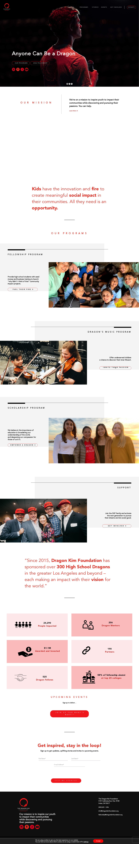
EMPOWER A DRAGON (23, 445)
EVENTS (104, 7)
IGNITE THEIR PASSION (116, 368)
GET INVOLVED (116, 7)
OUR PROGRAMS (21, 63)
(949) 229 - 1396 (103, 807)
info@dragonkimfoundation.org (108, 811)
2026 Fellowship (40, 63)
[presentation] (69, 773)
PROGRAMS (84, 7)
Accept (98, 841)
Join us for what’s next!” (70, 714)
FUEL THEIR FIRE (23, 289)
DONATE (131, 7)
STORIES (95, 7)
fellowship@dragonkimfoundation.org (110, 815)
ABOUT (71, 7)
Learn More (73, 111)
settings (85, 842)
